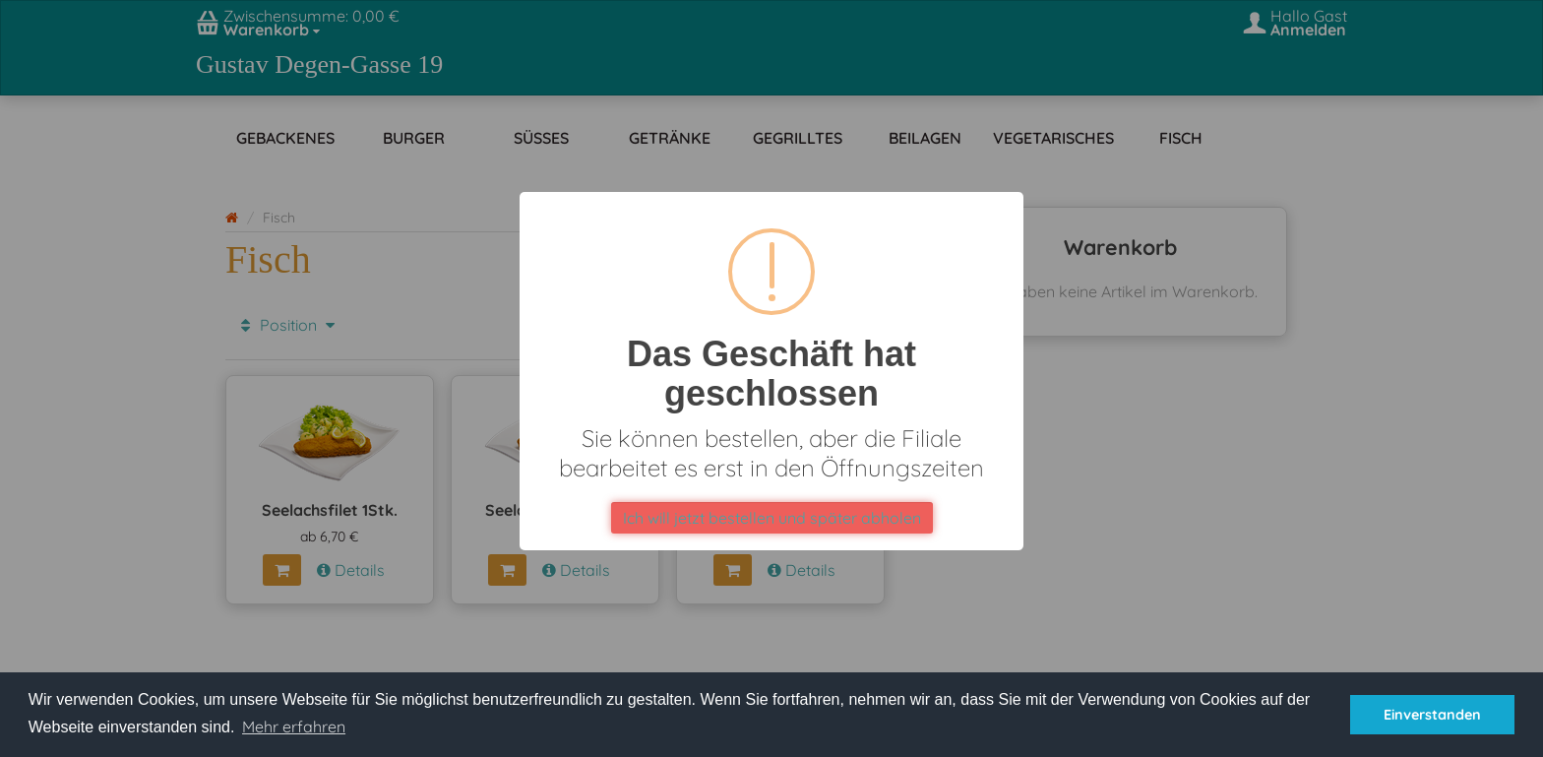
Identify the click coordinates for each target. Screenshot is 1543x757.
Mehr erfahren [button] (293, 726)
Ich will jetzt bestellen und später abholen (772, 518)
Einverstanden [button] (1432, 715)
